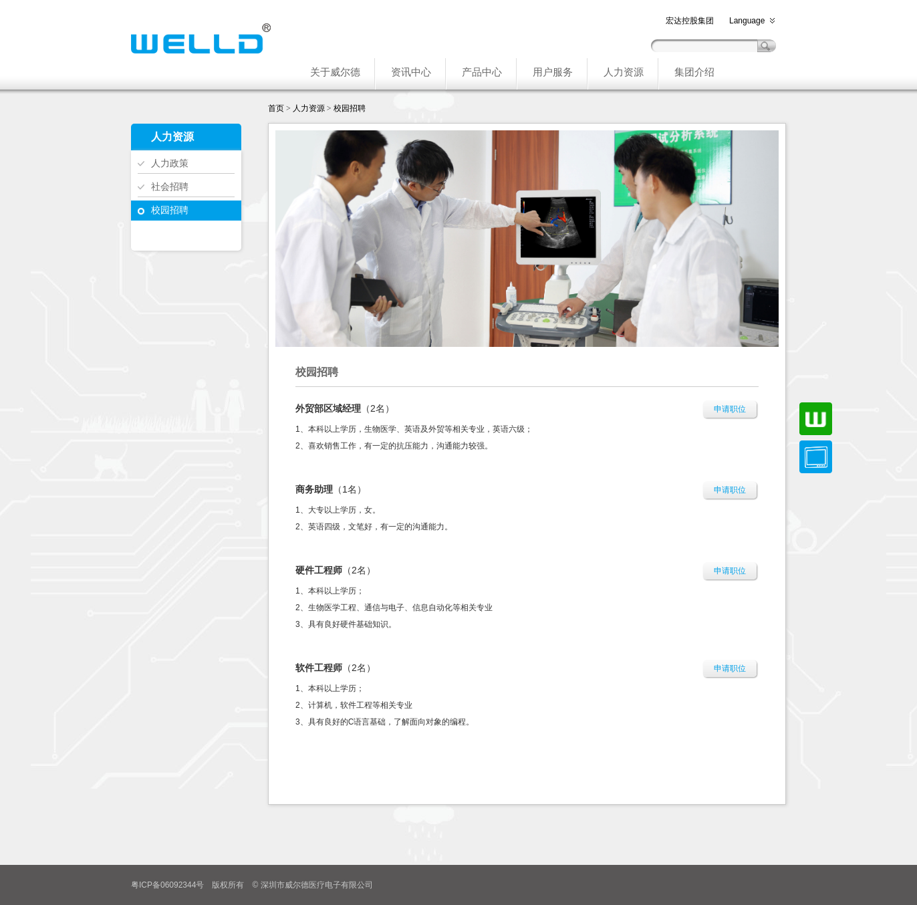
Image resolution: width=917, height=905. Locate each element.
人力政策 (169, 163)
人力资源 (309, 108)
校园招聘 (169, 210)
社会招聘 (169, 186)
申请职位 (730, 409)
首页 (276, 108)
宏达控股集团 (690, 20)
